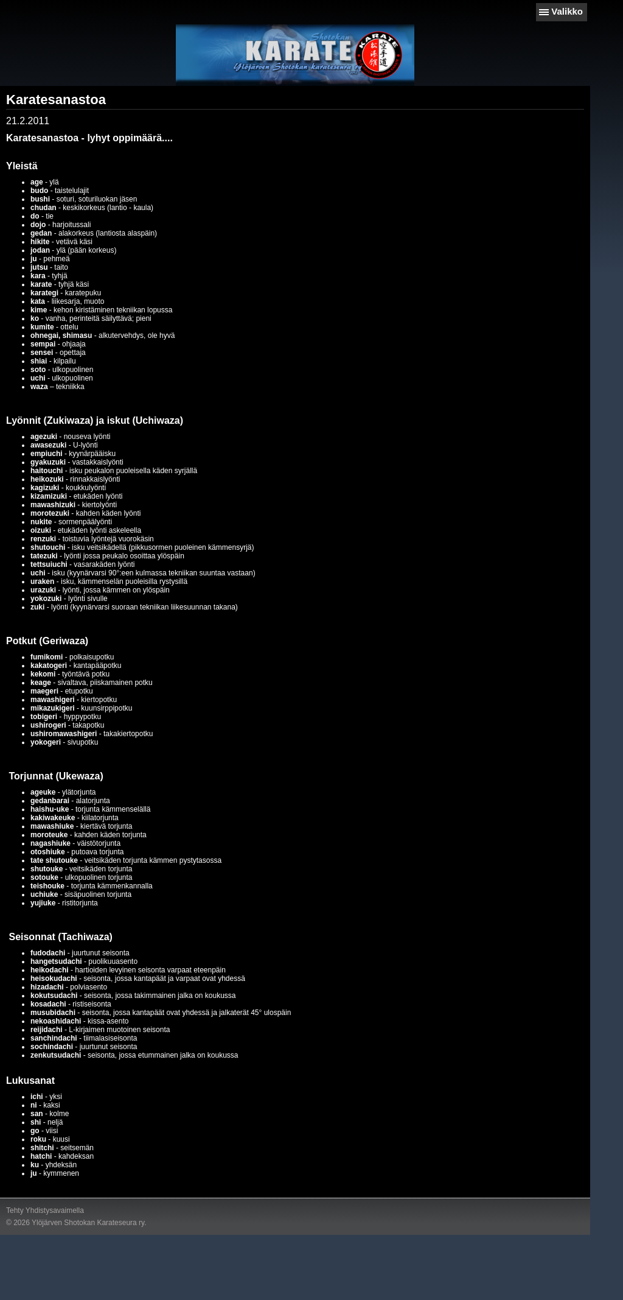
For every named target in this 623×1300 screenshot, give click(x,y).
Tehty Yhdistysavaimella (45, 1210)
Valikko (567, 11)
